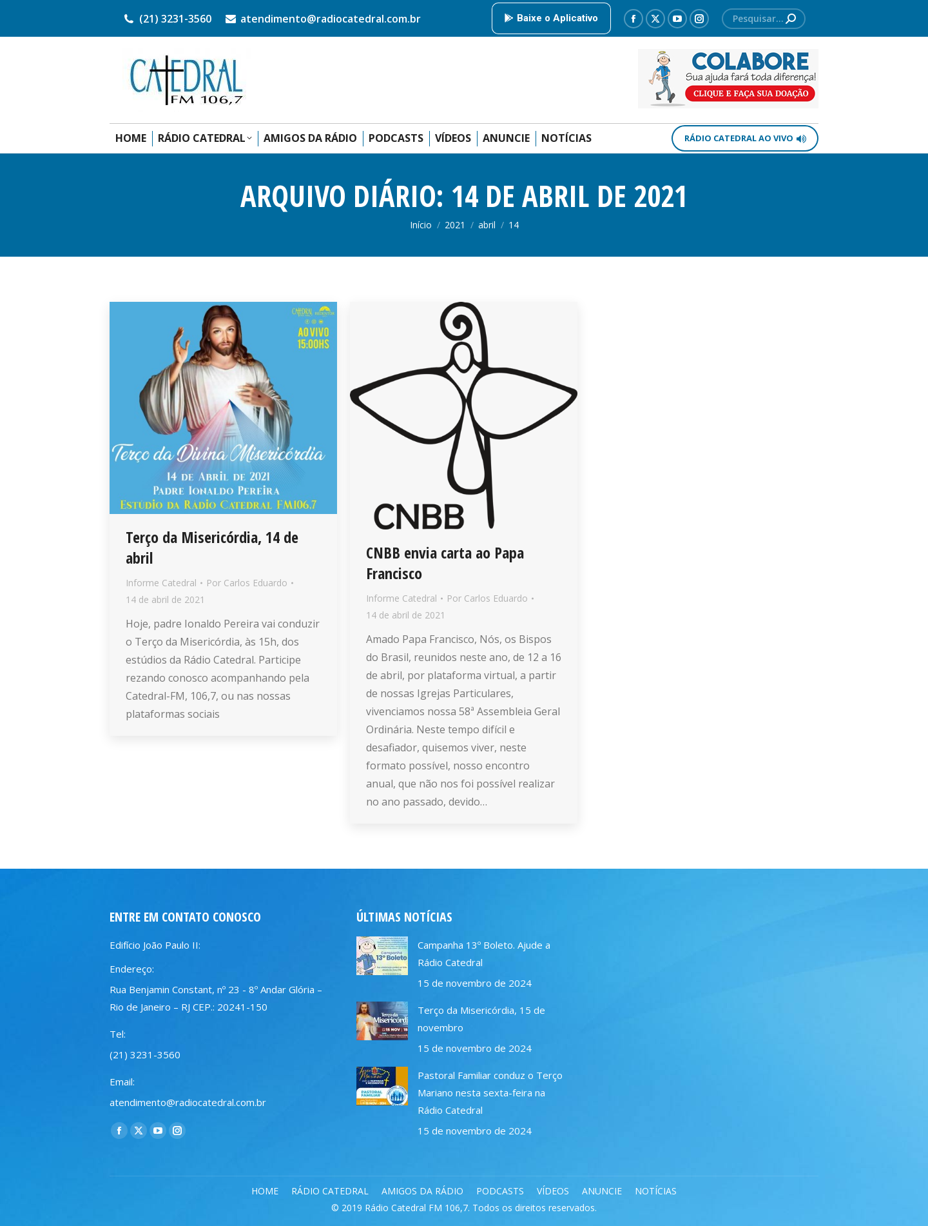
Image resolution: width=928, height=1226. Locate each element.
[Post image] (382, 955)
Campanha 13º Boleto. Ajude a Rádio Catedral (484, 953)
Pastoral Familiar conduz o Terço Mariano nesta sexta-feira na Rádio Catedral (490, 1092)
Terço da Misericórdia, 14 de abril (212, 547)
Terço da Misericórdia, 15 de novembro (481, 1019)
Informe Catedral (161, 583)
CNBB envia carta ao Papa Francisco (445, 563)
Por (246, 583)
